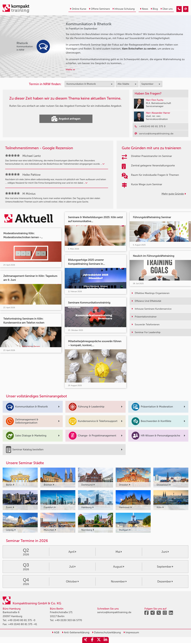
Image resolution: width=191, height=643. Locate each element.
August (118, 566)
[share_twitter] (99, 640)
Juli (72, 566)
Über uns (166, 8)
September (165, 566)
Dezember (165, 581)
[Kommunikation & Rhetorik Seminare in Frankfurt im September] (179, 9)
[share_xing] (85, 640)
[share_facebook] (92, 640)
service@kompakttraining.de (114, 612)
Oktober (72, 581)
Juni (165, 552)
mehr (70, 69)
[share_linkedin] (105, 640)
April (72, 552)
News (144, 8)
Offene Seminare (99, 8)
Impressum (131, 632)
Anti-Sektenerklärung (75, 632)
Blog (154, 8)
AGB (55, 632)
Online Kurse (78, 8)
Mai (119, 552)
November (119, 581)
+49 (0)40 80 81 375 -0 (21, 620)
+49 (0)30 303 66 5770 (68, 620)
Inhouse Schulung (123, 8)
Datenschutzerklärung (106, 632)
